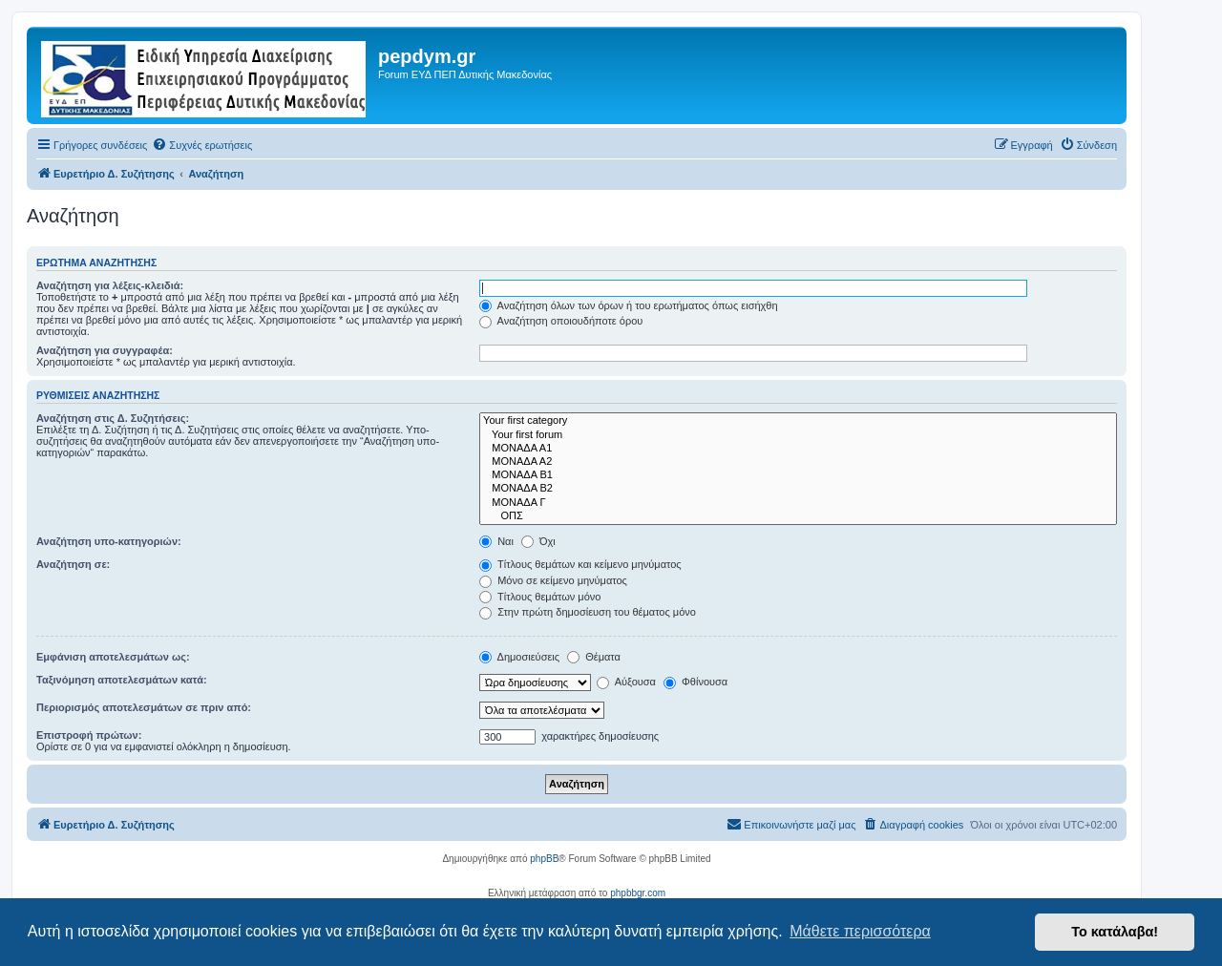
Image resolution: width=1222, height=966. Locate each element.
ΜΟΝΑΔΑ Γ (798, 503)
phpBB (544, 858)
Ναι (496, 541)
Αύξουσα (626, 681)
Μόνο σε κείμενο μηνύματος (553, 580)
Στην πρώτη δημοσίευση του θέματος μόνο (587, 612)
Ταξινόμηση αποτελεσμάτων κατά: (121, 679)
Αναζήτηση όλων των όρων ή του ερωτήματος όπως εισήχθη (628, 305)
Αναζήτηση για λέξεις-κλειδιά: (109, 285)
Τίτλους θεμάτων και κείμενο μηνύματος (580, 564)
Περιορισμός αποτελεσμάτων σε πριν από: (143, 707)
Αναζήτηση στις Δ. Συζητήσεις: (112, 418)
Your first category (798, 421)
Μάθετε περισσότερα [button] (860, 931)
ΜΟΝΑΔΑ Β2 (798, 488)
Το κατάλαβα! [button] (1114, 931)
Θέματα (594, 656)
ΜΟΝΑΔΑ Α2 (798, 462)
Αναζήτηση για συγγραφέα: (104, 350)
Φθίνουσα (695, 681)
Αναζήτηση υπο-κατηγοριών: (108, 541)
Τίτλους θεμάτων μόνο (539, 596)
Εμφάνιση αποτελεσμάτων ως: (113, 656)
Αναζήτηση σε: (73, 564)
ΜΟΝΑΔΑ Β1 (798, 475)
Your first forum (798, 435)
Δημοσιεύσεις (519, 656)
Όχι (538, 541)
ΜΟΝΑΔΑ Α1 (798, 448)
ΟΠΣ (798, 516)
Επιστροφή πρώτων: (88, 735)
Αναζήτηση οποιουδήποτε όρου (561, 320)
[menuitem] (202, 145)
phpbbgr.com (637, 893)
